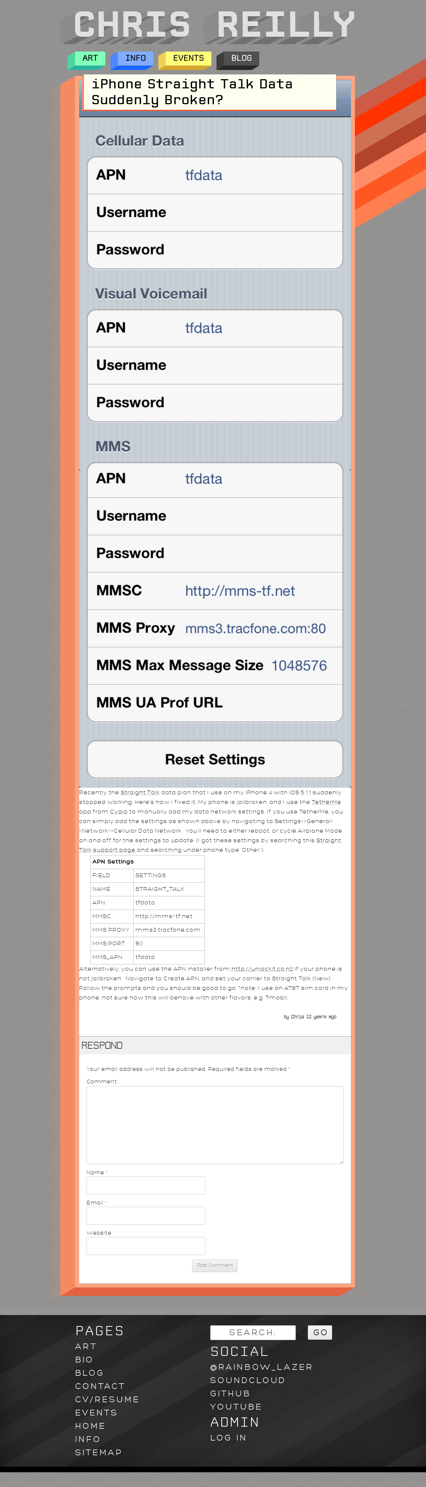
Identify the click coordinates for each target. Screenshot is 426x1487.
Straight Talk (140, 793)
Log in (228, 1437)
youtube (236, 1407)
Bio (84, 1359)
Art (90, 59)
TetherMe (326, 802)
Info (135, 59)
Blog (241, 59)
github (230, 1393)
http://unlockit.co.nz (261, 969)
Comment (102, 1082)
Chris (297, 1017)
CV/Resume (107, 1399)
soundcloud (248, 1380)
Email (97, 1203)
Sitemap (99, 1452)
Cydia (119, 812)
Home (90, 1426)
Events (188, 59)
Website (99, 1233)
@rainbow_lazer (261, 1367)
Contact (100, 1386)
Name (97, 1172)
